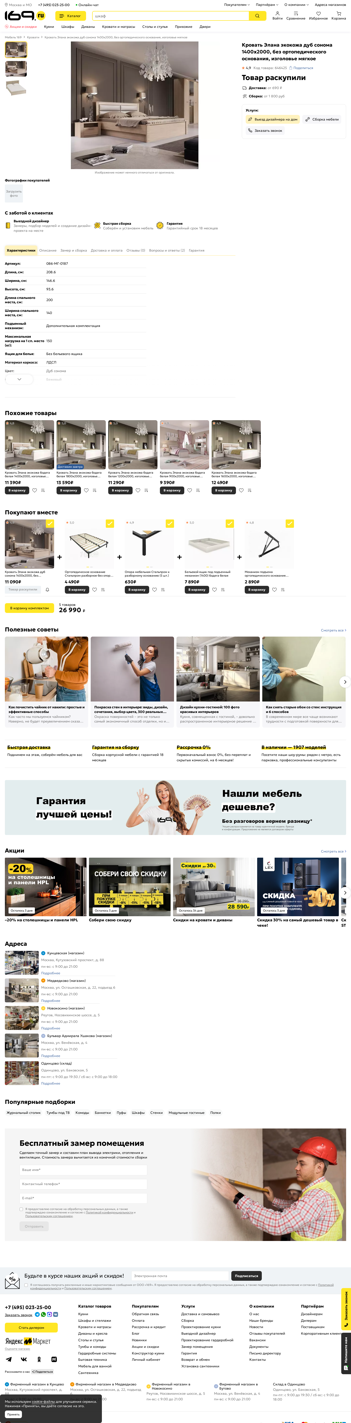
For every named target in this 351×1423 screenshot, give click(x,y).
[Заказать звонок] (346, 1309)
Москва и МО (20, 5)
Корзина (339, 15)
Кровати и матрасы (118, 26)
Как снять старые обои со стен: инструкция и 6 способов (303, 709)
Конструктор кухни (148, 1353)
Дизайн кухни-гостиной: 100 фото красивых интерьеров (210, 709)
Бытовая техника (92, 1359)
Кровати (33, 37)
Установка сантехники (200, 1366)
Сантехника (88, 1373)
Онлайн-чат (88, 5)
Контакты (257, 1359)
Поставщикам (312, 1327)
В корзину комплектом (29, 608)
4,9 (167, 423)
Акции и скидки (23, 26)
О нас (254, 1314)
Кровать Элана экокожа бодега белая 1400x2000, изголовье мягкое (27, 474)
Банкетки (103, 1112)
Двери (205, 26)
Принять (13, 1414)
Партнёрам (265, 4)
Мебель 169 (13, 37)
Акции (14, 850)
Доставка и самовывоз (200, 1314)
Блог (135, 1333)
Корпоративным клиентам (323, 1333)
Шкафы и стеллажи (94, 1320)
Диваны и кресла (92, 1333)
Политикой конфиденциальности (109, 1212)
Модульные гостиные (187, 1112)
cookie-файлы (43, 1401)
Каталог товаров (94, 1306)
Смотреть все (332, 630)
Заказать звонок (268, 130)
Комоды (82, 1112)
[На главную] (25, 15)
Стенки (156, 1112)
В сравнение (43, 490)
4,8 (12, 423)
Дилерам (308, 1320)
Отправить (34, 1226)
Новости (256, 1327)
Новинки (139, 1340)
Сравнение (295, 15)
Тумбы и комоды (92, 1346)
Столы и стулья (155, 26)
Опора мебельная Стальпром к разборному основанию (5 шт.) (147, 574)
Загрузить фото (14, 193)
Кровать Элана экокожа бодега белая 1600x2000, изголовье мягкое (234, 474)
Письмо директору (265, 1353)
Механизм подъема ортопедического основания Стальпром (265, 574)
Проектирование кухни (201, 1327)
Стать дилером (31, 1327)
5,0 (63, 423)
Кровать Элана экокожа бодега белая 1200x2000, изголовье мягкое (130, 474)
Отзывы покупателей (267, 1333)
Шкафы (67, 26)
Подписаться (246, 1276)
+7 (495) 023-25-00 (54, 5)
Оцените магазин (17, 1349)
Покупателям (235, 4)
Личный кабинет (146, 1359)
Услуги (188, 1306)
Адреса (16, 943)
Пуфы (121, 1112)
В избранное (35, 490)
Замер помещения (197, 1346)
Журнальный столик (24, 1112)
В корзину (17, 490)
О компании (294, 4)
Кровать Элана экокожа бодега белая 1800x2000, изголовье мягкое (79, 474)
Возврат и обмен (195, 1359)
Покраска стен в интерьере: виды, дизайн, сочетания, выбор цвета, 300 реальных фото (131, 709)
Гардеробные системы (97, 1353)
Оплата (138, 1320)
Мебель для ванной (95, 1366)
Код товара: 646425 (270, 68)
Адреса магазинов (330, 4)
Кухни (49, 26)
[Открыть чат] (346, 1353)
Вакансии (257, 1340)
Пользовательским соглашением (49, 1216)
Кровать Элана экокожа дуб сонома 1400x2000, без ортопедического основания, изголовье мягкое (26, 574)
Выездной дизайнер (198, 1333)
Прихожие (183, 26)
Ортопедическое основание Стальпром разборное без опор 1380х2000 (87, 574)
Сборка (187, 1320)
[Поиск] (257, 15)
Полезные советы (31, 629)
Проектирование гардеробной (207, 1340)
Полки (215, 1112)
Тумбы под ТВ (58, 1112)
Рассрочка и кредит (149, 1327)
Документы (258, 1346)
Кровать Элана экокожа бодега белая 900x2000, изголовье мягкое (182, 474)
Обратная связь (145, 1314)
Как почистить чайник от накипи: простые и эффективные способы (47, 709)
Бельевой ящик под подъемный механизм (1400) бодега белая (207, 574)
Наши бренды (261, 1320)
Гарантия (189, 1353)
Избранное (318, 15)
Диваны (88, 26)
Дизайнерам (311, 1314)
